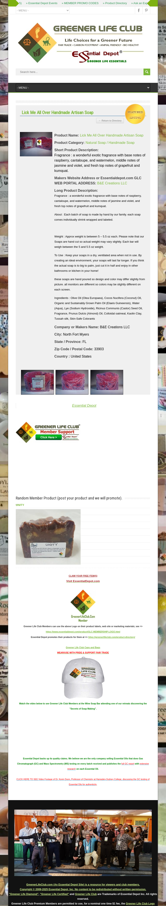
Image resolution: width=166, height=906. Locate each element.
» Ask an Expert (141, 3)
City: (58, 334)
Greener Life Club (86, 894)
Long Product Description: (76, 190)
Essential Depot (84, 405)
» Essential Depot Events (42, 3)
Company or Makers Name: (76, 327)
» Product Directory (115, 3)
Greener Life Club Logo (140, 903)
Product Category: (69, 142)
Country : (62, 356)
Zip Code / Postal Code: (73, 349)
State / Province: (67, 342)
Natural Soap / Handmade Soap (110, 142)
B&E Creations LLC (112, 183)
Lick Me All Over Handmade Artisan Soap (111, 135)
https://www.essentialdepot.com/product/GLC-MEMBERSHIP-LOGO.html (83, 632)
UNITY (20, 505)
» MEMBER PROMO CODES (80, 3)
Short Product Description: (76, 150)
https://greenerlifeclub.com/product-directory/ (111, 637)
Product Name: (66, 135)
